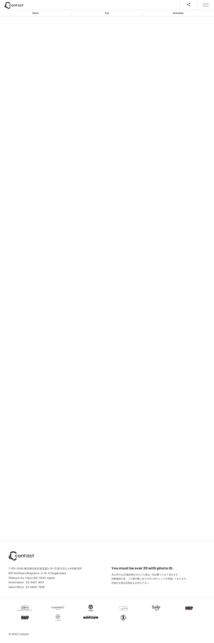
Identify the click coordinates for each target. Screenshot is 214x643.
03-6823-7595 (35, 587)
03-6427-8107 (35, 582)
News (35, 13)
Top (107, 13)
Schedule (178, 13)
